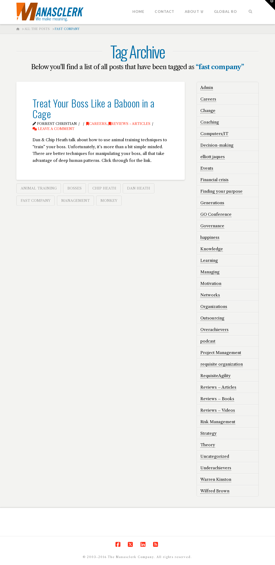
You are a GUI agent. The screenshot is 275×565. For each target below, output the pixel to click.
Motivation (210, 283)
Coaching (209, 122)
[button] (270, 5)
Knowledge (211, 248)
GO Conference (215, 214)
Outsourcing (212, 318)
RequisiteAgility (215, 375)
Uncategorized (214, 456)
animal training (39, 188)
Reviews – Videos (217, 410)
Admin (206, 87)
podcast (207, 341)
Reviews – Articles (218, 387)
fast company (35, 200)
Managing (209, 271)
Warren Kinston (215, 479)
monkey (108, 200)
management (75, 200)
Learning (209, 260)
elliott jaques (212, 156)
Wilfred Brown (214, 490)
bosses (74, 188)
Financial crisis (214, 179)
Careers (96, 124)
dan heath (138, 188)
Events (206, 168)
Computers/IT (214, 133)
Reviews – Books (217, 398)
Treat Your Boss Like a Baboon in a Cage (93, 108)
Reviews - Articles (129, 124)
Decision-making (216, 145)
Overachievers (214, 329)
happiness (209, 237)
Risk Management (217, 421)
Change (207, 110)
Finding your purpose (221, 191)
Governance (212, 225)
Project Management (220, 352)
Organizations (213, 306)
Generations (212, 202)
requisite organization (221, 364)
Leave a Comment (53, 129)
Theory (207, 444)
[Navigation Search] (250, 12)
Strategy (208, 433)
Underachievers (215, 467)
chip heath (104, 188)
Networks (210, 295)
